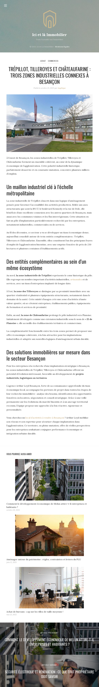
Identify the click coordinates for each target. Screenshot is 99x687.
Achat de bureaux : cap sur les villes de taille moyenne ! (35, 611)
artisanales (76, 279)
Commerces (53, 61)
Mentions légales (62, 47)
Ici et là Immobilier (49, 34)
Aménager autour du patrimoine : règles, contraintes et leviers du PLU (43, 559)
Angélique (62, 88)
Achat (43, 61)
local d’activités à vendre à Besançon (44, 417)
